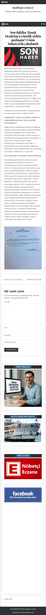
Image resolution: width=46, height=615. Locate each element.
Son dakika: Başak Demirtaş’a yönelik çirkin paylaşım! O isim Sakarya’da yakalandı (23, 38)
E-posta (8, 335)
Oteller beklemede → (35, 279)
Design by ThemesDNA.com (23, 612)
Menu (6, 2)
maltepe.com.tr (23, 7)
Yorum (7, 302)
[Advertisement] (23, 17)
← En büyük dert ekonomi (12, 279)
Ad (6, 328)
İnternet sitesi (10, 342)
